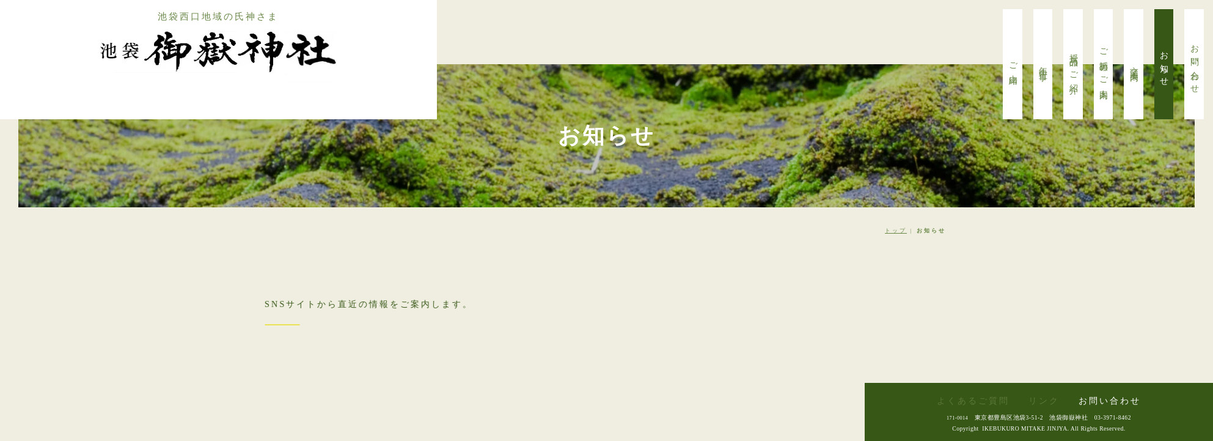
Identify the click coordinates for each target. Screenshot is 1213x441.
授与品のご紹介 (1073, 64)
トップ (896, 231)
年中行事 (1043, 64)
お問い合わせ (1194, 65)
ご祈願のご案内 (1104, 64)
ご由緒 (1012, 64)
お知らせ (1164, 64)
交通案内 (1133, 64)
